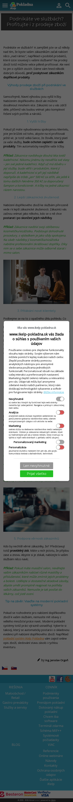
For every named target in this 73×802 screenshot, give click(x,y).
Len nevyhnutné (36, 466)
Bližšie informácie (54, 392)
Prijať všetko (36, 474)
